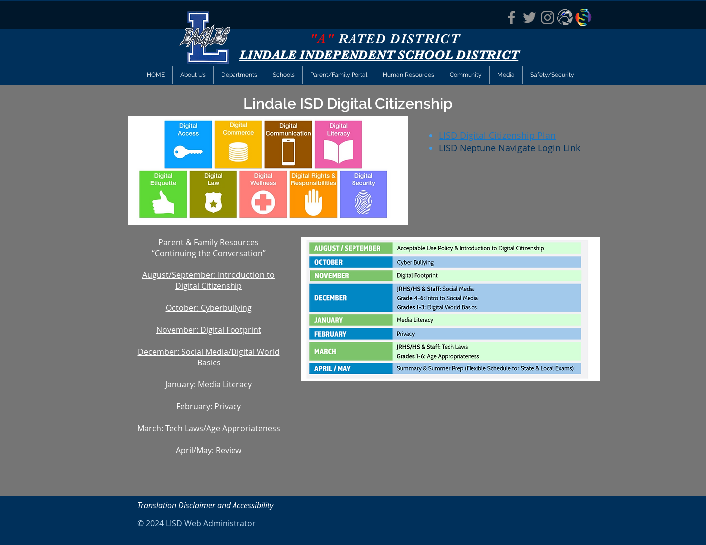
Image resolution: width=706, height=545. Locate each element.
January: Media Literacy (208, 384)
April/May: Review (208, 450)
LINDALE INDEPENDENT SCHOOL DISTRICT (378, 55)
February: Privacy (208, 406)
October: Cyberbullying (209, 307)
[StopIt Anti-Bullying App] (583, 17)
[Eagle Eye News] (565, 17)
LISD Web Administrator (211, 523)
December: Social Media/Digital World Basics (209, 357)
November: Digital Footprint (208, 329)
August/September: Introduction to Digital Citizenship (208, 280)
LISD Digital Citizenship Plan (497, 135)
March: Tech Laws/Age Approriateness (208, 428)
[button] (239, 75)
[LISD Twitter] (529, 17)
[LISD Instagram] (547, 17)
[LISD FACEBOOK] (511, 17)
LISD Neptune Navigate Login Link (509, 148)
